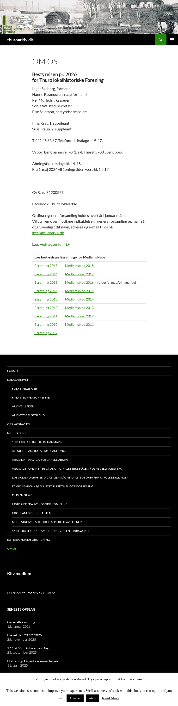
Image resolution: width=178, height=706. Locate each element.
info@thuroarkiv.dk (48, 232)
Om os (12, 548)
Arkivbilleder (23, 406)
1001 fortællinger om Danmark (37, 442)
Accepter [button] (75, 698)
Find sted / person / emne (31, 397)
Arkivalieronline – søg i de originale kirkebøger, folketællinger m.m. (67, 468)
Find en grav (21, 495)
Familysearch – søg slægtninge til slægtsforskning (52, 486)
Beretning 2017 (46, 266)
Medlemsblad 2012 (79, 316)
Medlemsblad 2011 (79, 324)
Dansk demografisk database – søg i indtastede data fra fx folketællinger (70, 477)
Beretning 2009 (45, 333)
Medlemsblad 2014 (79, 299)
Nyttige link (16, 433)
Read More (110, 698)
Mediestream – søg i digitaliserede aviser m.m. (47, 522)
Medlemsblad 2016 (79, 282)
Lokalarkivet (17, 379)
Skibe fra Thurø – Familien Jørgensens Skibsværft (50, 531)
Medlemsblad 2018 (79, 266)
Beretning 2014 (45, 291)
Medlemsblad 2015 (79, 291)
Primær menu (172, 39)
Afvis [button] (92, 698)
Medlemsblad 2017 (79, 274)
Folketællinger (24, 388)
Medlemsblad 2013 (79, 308)
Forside (13, 371)
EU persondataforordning (28, 539)
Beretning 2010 (45, 324)
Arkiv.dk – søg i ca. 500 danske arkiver (41, 459)
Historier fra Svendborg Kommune (39, 504)
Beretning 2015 (45, 282)
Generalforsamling (21, 622)
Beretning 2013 (45, 299)
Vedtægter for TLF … (57, 244)
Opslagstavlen (18, 424)
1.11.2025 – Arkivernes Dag (28, 648)
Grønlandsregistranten (31, 513)
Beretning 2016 (45, 274)
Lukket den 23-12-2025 (24, 635)
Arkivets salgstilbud (28, 415)
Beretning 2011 (45, 316)
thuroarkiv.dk (20, 39)
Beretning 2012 (45, 308)
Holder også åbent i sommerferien (32, 661)
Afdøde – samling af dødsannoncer (40, 451)
